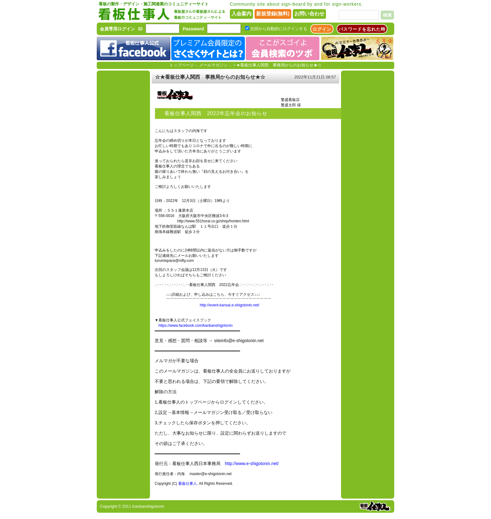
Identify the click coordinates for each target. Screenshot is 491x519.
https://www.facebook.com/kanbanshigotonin (195, 325)
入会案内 (241, 13)
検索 (387, 15)
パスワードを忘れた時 (362, 29)
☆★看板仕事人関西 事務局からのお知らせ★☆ (277, 65)
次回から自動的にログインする (278, 28)
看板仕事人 (187, 483)
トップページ (181, 65)
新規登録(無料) (273, 13)
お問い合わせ (309, 13)
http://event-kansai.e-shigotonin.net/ (229, 305)
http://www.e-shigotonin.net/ (252, 463)
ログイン (322, 29)
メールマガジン (213, 65)
